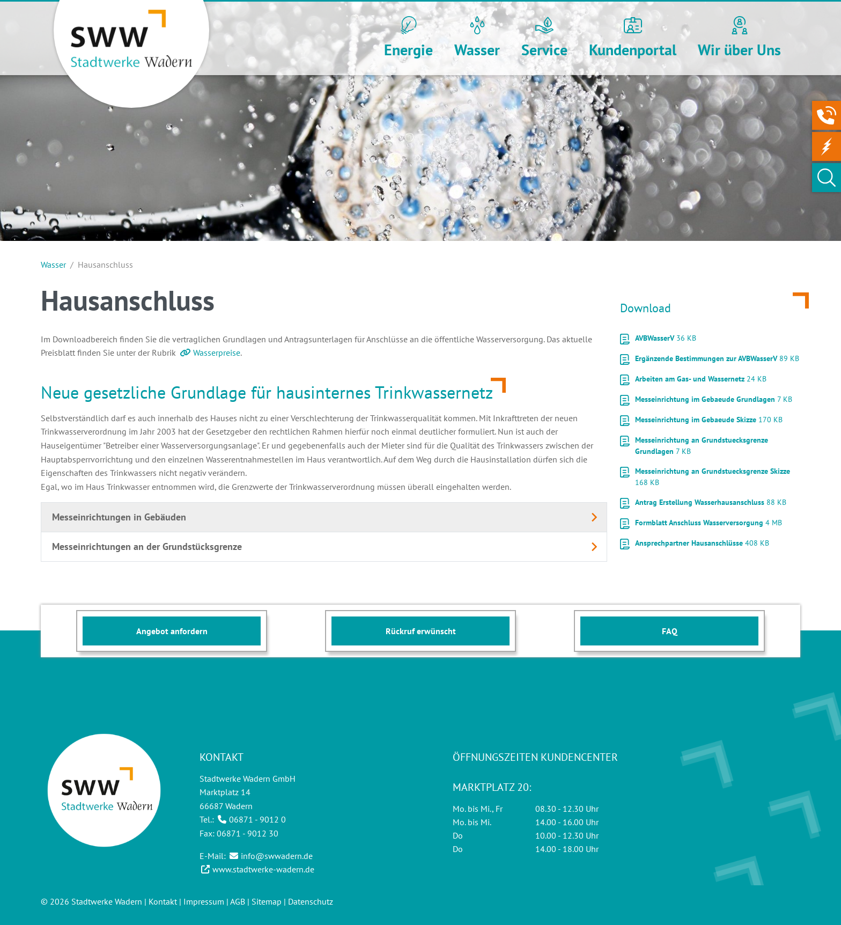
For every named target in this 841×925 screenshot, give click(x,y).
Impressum (203, 901)
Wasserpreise (216, 352)
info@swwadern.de (277, 855)
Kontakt (163, 901)
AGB (237, 901)
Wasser (53, 264)
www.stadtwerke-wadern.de (263, 869)
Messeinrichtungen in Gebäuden (119, 517)
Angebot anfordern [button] (172, 631)
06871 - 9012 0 (257, 819)
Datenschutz (310, 901)
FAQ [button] (669, 631)
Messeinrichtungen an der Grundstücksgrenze (147, 546)
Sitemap (267, 901)
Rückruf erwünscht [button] (421, 631)
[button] (408, 38)
